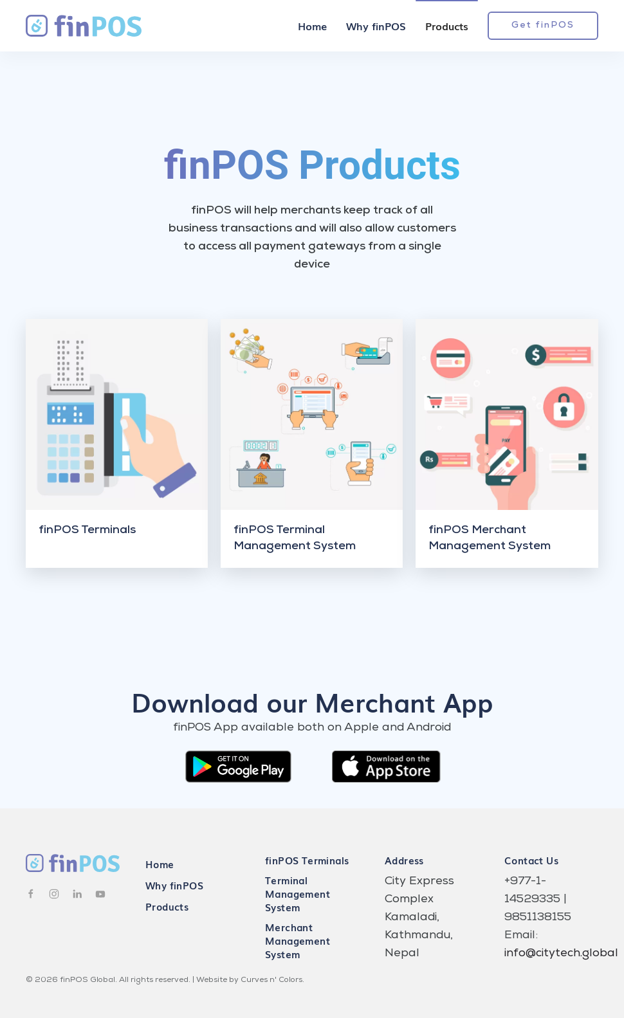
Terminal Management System (297, 893)
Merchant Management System (297, 940)
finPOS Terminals (307, 860)
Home (312, 25)
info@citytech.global (561, 953)
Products (446, 25)
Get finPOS (542, 25)
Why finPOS (376, 25)
